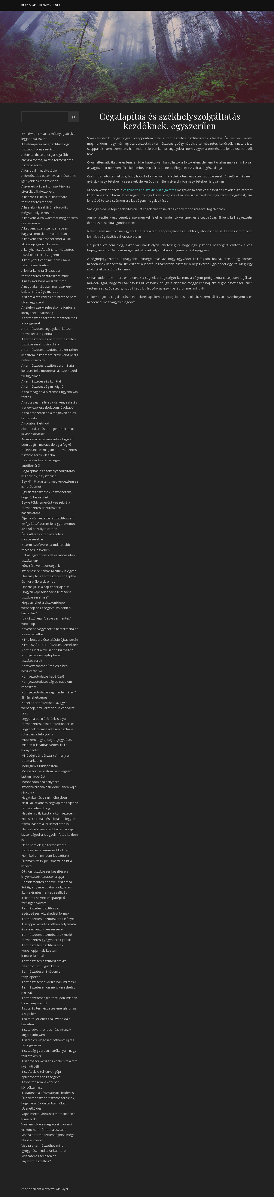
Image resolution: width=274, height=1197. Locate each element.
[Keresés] (73, 117)
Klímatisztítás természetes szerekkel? (49, 644)
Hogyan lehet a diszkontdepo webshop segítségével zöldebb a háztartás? (46, 607)
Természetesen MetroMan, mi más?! (48, 982)
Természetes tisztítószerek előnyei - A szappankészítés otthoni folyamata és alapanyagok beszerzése (49, 923)
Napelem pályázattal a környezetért (47, 813)
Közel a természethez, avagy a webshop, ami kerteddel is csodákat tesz (47, 707)
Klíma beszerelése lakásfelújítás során (49, 639)
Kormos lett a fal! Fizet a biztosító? (47, 650)
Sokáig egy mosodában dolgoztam (46, 887)
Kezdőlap (28, 5)
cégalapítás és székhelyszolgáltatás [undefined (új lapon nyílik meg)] (149, 190)
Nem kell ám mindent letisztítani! (45, 855)
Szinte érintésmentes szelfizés (44, 892)
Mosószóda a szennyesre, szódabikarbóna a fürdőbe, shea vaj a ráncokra (48, 787)
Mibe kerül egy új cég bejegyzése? (47, 739)
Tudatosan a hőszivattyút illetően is (47, 1092)
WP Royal (62, 1189)
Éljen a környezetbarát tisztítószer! (47, 518)
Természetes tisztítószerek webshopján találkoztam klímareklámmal (42, 950)
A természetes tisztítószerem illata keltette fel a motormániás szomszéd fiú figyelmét (49, 370)
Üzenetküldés (49, 5)
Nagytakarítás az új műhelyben (44, 797)
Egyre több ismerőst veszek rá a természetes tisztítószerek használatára (45, 507)
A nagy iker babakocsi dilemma (43, 281)
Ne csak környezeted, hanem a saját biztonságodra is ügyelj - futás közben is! (49, 834)
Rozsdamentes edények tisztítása (46, 882)
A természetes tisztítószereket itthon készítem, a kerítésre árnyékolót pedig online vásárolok (49, 354)
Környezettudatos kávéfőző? (42, 676)
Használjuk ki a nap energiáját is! (45, 587)
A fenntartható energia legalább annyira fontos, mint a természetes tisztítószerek (47, 159)
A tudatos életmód (35, 423)
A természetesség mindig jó (42, 386)
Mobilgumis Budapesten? (39, 766)
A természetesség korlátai (41, 381)
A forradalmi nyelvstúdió (39, 170)
